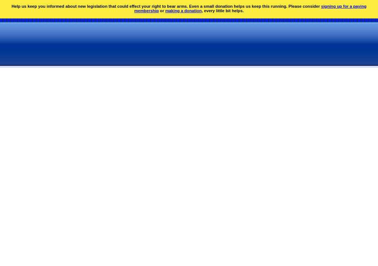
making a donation (183, 10)
